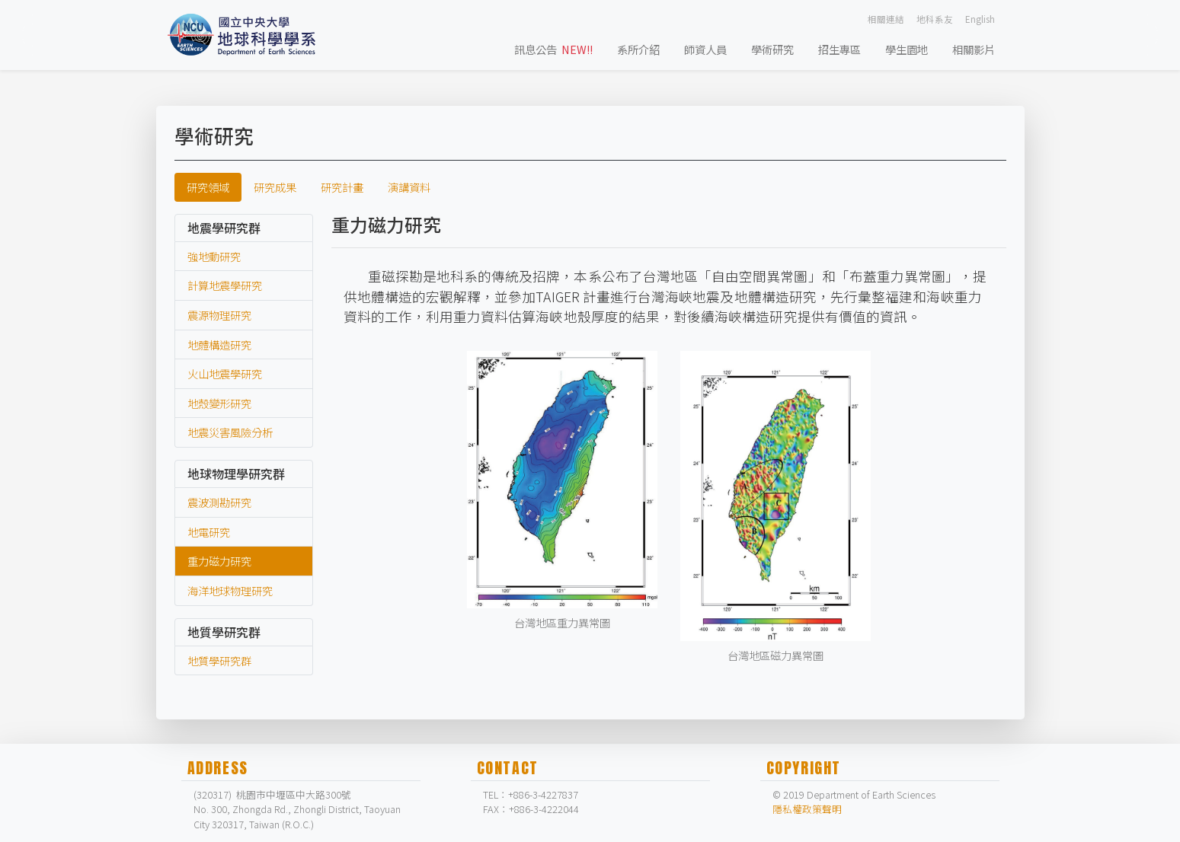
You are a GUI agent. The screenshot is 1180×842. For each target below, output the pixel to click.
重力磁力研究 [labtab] (219, 561)
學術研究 (772, 49)
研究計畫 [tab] (342, 187)
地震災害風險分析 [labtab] (230, 432)
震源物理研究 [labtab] (219, 315)
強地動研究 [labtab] (214, 256)
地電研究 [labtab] (208, 532)
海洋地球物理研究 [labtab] (230, 590)
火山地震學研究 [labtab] (224, 373)
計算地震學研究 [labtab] (224, 285)
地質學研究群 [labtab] (219, 660)
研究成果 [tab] (275, 187)
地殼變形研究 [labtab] (219, 403)
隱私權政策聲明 (807, 809)
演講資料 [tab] (409, 187)
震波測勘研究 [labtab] (219, 502)
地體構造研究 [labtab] (219, 344)
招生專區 (839, 49)
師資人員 (705, 49)
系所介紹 (638, 49)
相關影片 (973, 49)
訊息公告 (553, 49)
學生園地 (906, 49)
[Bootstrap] (246, 35)
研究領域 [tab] (208, 187)
